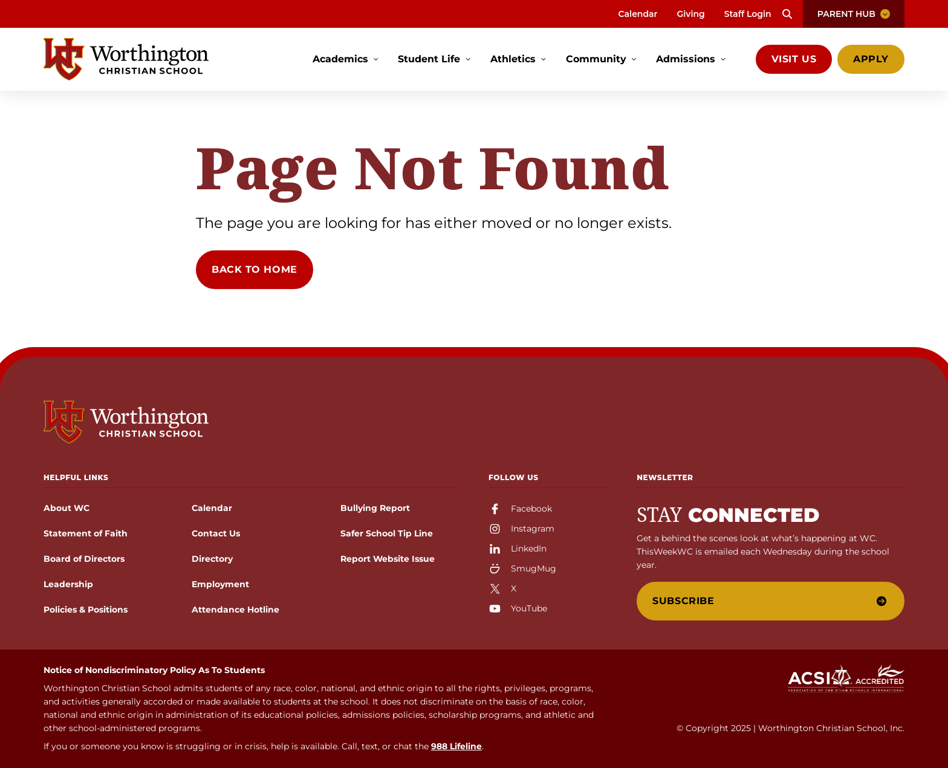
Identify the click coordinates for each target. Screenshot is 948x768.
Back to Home (254, 269)
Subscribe (769, 601)
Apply (871, 59)
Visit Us (793, 59)
